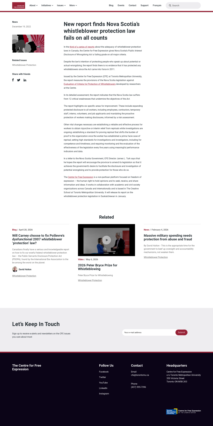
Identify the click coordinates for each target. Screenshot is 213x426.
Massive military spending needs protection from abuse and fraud (168, 237)
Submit (181, 332)
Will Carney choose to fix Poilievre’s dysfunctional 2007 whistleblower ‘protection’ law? (38, 239)
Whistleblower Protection (24, 65)
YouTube (103, 382)
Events (121, 5)
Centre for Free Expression (80, 177)
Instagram (104, 393)
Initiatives (46, 5)
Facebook (104, 371)
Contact (132, 5)
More (72, 5)
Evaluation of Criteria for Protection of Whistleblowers (90, 84)
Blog (111, 5)
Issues (60, 5)
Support (144, 5)
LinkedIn (103, 388)
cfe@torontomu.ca (140, 375)
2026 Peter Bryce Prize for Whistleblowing (97, 267)
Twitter (102, 377)
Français (157, 5)
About (32, 5)
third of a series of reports (82, 47)
